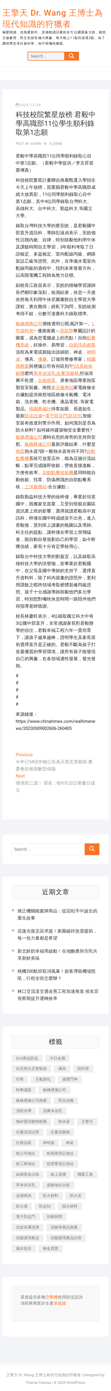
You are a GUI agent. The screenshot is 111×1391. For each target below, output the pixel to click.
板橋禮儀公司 (29, 437)
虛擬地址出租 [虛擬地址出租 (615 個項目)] (58, 1185)
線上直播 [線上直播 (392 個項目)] (58, 1174)
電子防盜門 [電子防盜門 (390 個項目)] (25, 1216)
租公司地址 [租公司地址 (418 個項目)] (25, 1153)
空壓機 (51, 1297)
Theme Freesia (38, 1382)
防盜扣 (75, 416)
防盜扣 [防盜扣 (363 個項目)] (45, 1206)
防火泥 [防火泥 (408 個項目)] (75, 1195)
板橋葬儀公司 (38, 444)
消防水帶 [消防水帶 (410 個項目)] (23, 1111)
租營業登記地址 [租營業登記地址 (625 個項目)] (60, 1163)
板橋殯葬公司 (29, 323)
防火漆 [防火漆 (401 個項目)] (22, 1206)
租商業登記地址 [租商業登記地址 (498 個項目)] (60, 1153)
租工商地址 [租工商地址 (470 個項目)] (25, 1163)
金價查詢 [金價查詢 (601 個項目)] (23, 1195)
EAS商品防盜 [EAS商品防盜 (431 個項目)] (27, 1058)
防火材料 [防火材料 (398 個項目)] (50, 1195)
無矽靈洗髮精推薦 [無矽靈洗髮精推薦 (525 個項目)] (31, 1121)
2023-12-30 (28, 105)
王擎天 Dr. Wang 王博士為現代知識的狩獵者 (52, 18)
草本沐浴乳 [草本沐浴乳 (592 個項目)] (25, 1185)
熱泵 (20, 451)
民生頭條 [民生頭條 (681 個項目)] (66, 1100)
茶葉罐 (60, 1303)
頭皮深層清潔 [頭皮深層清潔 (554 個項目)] (27, 1227)
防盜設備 (33, 416)
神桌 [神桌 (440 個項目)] (70, 1143)
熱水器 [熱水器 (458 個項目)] (64, 1121)
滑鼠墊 (66, 330)
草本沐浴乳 (44, 373)
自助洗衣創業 (82, 345)
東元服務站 (62, 387)
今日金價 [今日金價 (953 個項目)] (57, 1058)
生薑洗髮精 (68, 373)
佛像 (42, 359)
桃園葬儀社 (40, 408)
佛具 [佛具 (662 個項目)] (62, 1068)
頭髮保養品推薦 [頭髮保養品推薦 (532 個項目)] (64, 1227)
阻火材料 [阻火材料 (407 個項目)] (70, 1206)
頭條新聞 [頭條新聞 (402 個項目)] (54, 1216)
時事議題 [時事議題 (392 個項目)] (23, 1090)
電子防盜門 (56, 416)
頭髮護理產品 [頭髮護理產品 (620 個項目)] (27, 1238)
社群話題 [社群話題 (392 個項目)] (23, 1143)
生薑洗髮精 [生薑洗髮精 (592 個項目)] (60, 1132)
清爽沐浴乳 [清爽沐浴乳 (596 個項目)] (52, 1111)
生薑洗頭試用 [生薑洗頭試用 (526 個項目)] (27, 1132)
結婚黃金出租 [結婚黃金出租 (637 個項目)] (27, 1174)
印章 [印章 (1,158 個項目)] (20, 1079)
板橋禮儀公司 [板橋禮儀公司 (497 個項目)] (54, 1090)
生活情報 (55, 144)
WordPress (76, 1382)
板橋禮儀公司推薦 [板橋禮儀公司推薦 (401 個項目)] (31, 1100)
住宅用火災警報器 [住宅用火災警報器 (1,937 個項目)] (31, 1068)
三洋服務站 (36, 486)
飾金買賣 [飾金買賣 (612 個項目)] (50, 1248)
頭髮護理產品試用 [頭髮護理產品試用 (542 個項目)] (66, 1238)
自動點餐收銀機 (57, 472)
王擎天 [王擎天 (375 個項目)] (87, 1121)
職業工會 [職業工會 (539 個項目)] (85, 1174)
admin (35, 144)
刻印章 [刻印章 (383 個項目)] (83, 1068)
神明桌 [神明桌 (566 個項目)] (48, 1143)
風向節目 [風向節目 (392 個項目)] (23, 1248)
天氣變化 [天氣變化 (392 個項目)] (43, 1079)
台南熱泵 (47, 380)
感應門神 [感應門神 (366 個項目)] (70, 1079)
